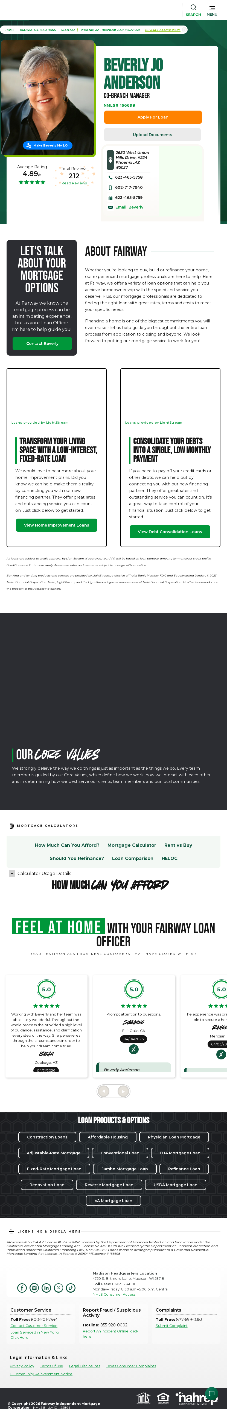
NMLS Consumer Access (114, 1294)
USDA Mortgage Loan (175, 1184)
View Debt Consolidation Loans (170, 531)
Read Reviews (74, 183)
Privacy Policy (22, 1366)
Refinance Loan (184, 1168)
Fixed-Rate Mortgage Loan (54, 1168)
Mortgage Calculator (131, 845)
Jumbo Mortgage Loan (125, 1168)
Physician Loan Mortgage (174, 1137)
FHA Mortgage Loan (180, 1153)
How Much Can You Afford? (67, 845)
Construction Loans (47, 1137)
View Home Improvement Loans (56, 525)
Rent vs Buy (178, 845)
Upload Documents (152, 134)
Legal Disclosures (84, 1366)
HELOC (169, 858)
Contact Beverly (42, 343)
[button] (212, 10)
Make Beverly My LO (50, 145)
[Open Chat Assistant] (211, 1393)
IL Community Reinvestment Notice (41, 1374)
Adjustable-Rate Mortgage (53, 1153)
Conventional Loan (120, 1153)
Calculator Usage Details (44, 873)
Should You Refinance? (77, 858)
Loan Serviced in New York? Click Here (35, 1335)
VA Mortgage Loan (113, 1200)
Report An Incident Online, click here (110, 1333)
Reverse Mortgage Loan (109, 1184)
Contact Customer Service (33, 1326)
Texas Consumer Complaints (131, 1366)
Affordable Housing (108, 1137)
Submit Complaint (172, 1326)
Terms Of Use (51, 1366)
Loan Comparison (132, 858)
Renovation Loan (47, 1184)
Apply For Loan (153, 117)
